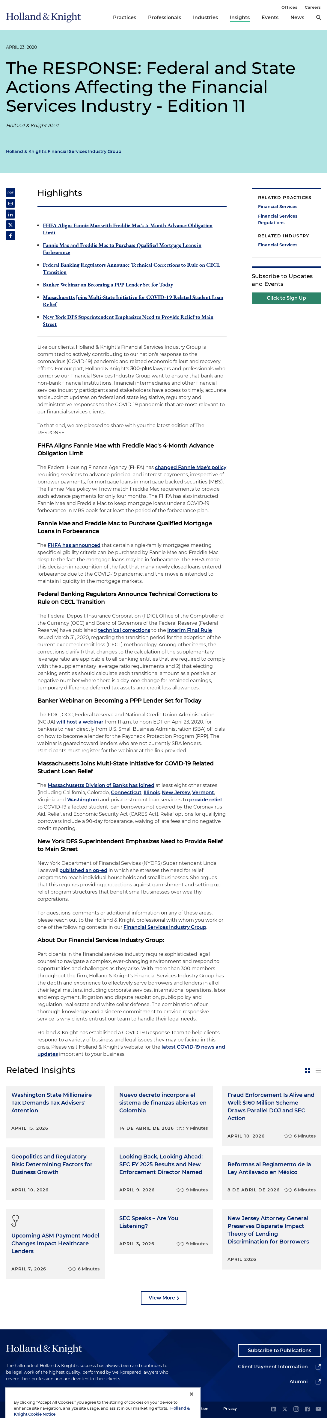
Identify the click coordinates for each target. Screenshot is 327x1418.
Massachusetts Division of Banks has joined (101, 785)
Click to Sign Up (286, 298)
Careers (313, 7)
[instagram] (296, 1409)
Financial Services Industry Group (164, 927)
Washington (82, 800)
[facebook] (307, 1409)
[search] (318, 17)
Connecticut (126, 792)
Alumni (299, 1381)
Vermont (203, 792)
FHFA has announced (74, 545)
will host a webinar (79, 722)
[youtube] (318, 1409)
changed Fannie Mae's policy (190, 467)
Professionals (164, 17)
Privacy (230, 1408)
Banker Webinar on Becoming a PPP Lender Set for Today (108, 284)
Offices (289, 7)
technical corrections (124, 630)
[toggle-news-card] (307, 1070)
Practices (124, 17)
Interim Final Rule (189, 630)
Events (270, 17)
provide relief (205, 800)
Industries (205, 17)
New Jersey (176, 792)
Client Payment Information (273, 1367)
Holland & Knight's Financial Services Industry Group (63, 151)
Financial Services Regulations (277, 219)
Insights (240, 17)
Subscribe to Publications (279, 1350)
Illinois (152, 792)
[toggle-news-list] (318, 1070)
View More (162, 1298)
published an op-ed (83, 870)
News (297, 17)
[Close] (191, 1405)
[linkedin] (273, 1409)
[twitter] (284, 1409)
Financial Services (277, 206)
